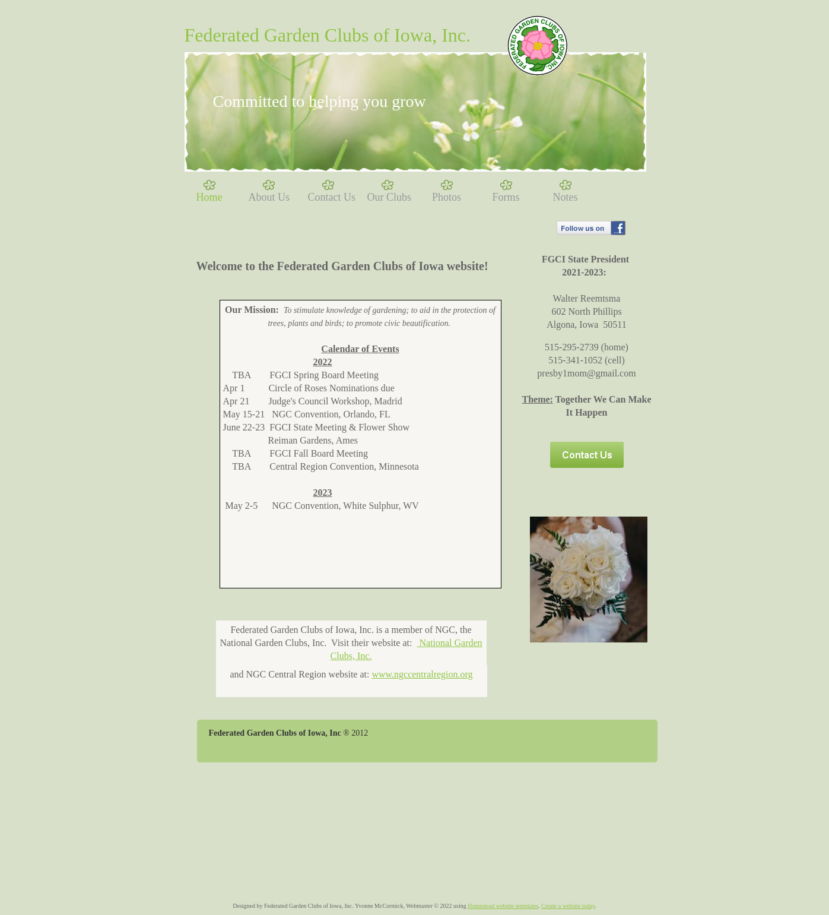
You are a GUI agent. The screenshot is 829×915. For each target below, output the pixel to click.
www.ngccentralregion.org (421, 674)
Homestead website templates (503, 906)
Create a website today (568, 906)
